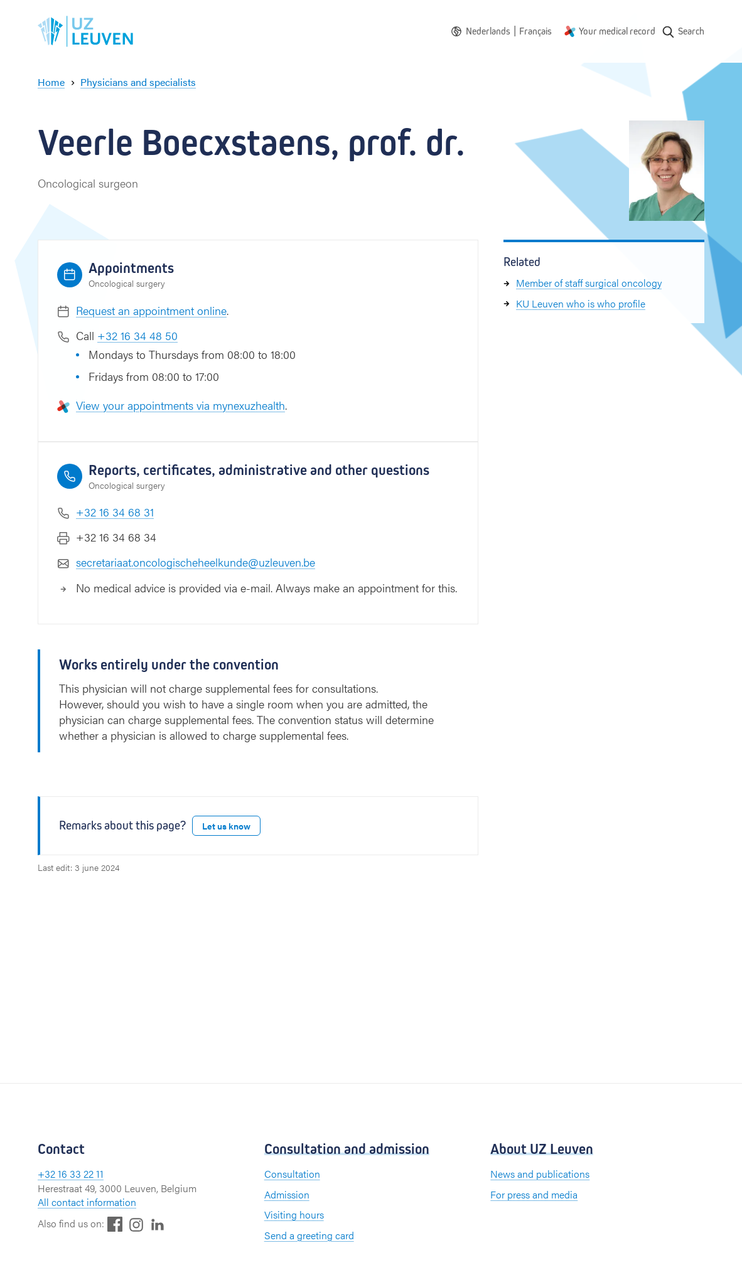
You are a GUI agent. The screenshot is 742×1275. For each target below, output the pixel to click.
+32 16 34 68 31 (115, 512)
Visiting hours (294, 1214)
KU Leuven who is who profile (580, 303)
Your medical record (617, 31)
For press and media (534, 1194)
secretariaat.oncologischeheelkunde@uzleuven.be (195, 562)
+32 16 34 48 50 (137, 335)
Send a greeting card (309, 1235)
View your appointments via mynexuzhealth (180, 405)
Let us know (226, 825)
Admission (286, 1194)
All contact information (87, 1202)
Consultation (292, 1173)
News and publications (539, 1173)
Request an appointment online (151, 310)
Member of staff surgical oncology (589, 282)
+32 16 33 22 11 (71, 1173)
